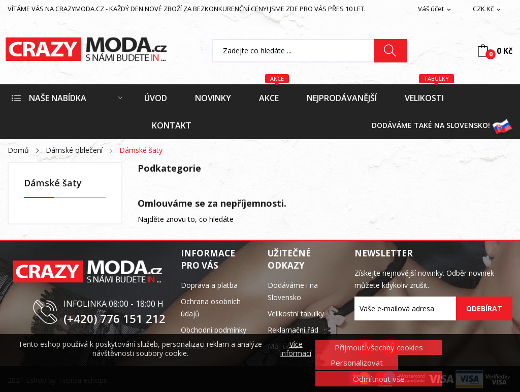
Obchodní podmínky (213, 330)
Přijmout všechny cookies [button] (379, 347)
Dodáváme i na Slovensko (293, 291)
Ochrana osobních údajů (211, 307)
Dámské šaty (53, 183)
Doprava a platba (209, 285)
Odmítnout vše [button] (379, 379)
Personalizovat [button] (357, 362)
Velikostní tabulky (296, 313)
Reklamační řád (293, 330)
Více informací (295, 349)
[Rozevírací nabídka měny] (487, 9)
